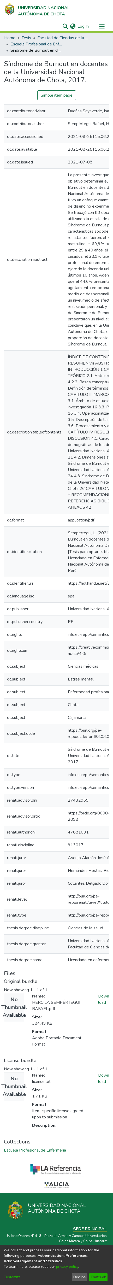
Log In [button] (83, 26)
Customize (12, 1277)
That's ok (98, 1277)
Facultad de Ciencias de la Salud (63, 38)
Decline (79, 1277)
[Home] (37, 9)
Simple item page (57, 95)
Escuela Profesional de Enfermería (36, 44)
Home (9, 38)
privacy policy (67, 1266)
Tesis (26, 38)
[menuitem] (72, 26)
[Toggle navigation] (101, 26)
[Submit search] (65, 26)
